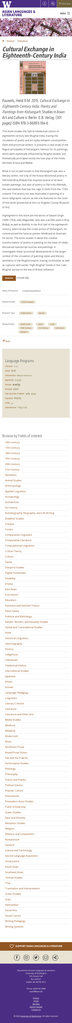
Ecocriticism (11, 594)
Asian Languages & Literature (18, 13)
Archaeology (12, 496)
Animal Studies (13, 480)
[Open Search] (53, 4)
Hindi (40, 324)
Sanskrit (9, 398)
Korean (8, 389)
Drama (9, 583)
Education (10, 600)
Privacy (36, 998)
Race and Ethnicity (15, 817)
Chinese (9, 366)
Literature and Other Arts (19, 714)
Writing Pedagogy (15, 921)
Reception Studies (15, 823)
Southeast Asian (14, 872)
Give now (64, 3)
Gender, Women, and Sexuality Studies (26, 622)
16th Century (12, 442)
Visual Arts (11, 910)
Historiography (13, 643)
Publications (22, 41)
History (9, 649)
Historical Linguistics (16, 638)
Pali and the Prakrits (14, 393)
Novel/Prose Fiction (16, 752)
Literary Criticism (14, 703)
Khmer (8, 384)
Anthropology (13, 485)
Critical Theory (13, 551)
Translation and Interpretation (22, 888)
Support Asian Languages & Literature (36, 946)
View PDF (9, 278)
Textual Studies (13, 877)
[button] (33, 77)
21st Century (12, 469)
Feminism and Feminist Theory (22, 605)
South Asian (25, 324)
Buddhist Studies (14, 518)
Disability (10, 578)
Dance (8, 562)
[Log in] (45, 4)
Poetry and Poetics (15, 779)
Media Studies (13, 719)
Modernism (11, 736)
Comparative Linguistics (18, 534)
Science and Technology (18, 850)
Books (41, 313)
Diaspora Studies (14, 567)
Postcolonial (12, 796)
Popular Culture (14, 790)
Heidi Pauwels (27, 302)
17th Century (12, 447)
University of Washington (30, 1016)
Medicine (10, 725)
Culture (9, 556)
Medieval (10, 730)
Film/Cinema (12, 611)
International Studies (17, 671)
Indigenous (11, 654)
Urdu (52, 324)
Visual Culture (13, 915)
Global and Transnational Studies (24, 627)
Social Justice (12, 861)
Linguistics (11, 698)
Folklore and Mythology (18, 616)
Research (11, 41)
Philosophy (11, 774)
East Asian (11, 589)
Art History (43, 328)
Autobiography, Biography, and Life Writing (29, 513)
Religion (24, 332)
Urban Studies (13, 894)
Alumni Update (36, 1007)
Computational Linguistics (19, 545)
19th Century (12, 458)
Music (8, 741)
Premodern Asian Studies (19, 801)
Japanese (9, 379)
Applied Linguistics (15, 491)
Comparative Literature (18, 540)
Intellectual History (15, 665)
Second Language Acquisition (21, 855)
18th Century (26, 328)
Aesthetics (11, 475)
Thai (7, 883)
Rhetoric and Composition (19, 834)
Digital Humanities (15, 572)
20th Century (12, 464)
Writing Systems (14, 926)
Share (6, 341)
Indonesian (10, 375)
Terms (36, 1001)
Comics (9, 529)
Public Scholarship (15, 806)
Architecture (12, 502)
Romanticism (12, 839)
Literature (60, 328)
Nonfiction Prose (14, 747)
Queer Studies (13, 812)
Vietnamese (10, 407)
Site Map (36, 1004)
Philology (10, 768)
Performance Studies (17, 763)
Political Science (14, 785)
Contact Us (36, 1009)
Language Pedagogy (16, 692)
